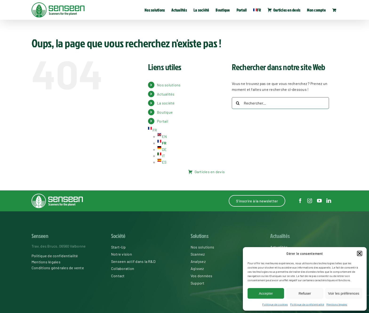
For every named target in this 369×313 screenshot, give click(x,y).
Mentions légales (336, 304)
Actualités (165, 94)
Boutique (165, 112)
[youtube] (319, 200)
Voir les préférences (343, 293)
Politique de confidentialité (307, 304)
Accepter (266, 293)
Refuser (305, 293)
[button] (359, 253)
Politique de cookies (275, 304)
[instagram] (309, 200)
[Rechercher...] (280, 103)
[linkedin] (328, 200)
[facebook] (300, 200)
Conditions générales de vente (58, 267)
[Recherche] (238, 103)
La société (166, 103)
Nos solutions (168, 85)
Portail (162, 121)
